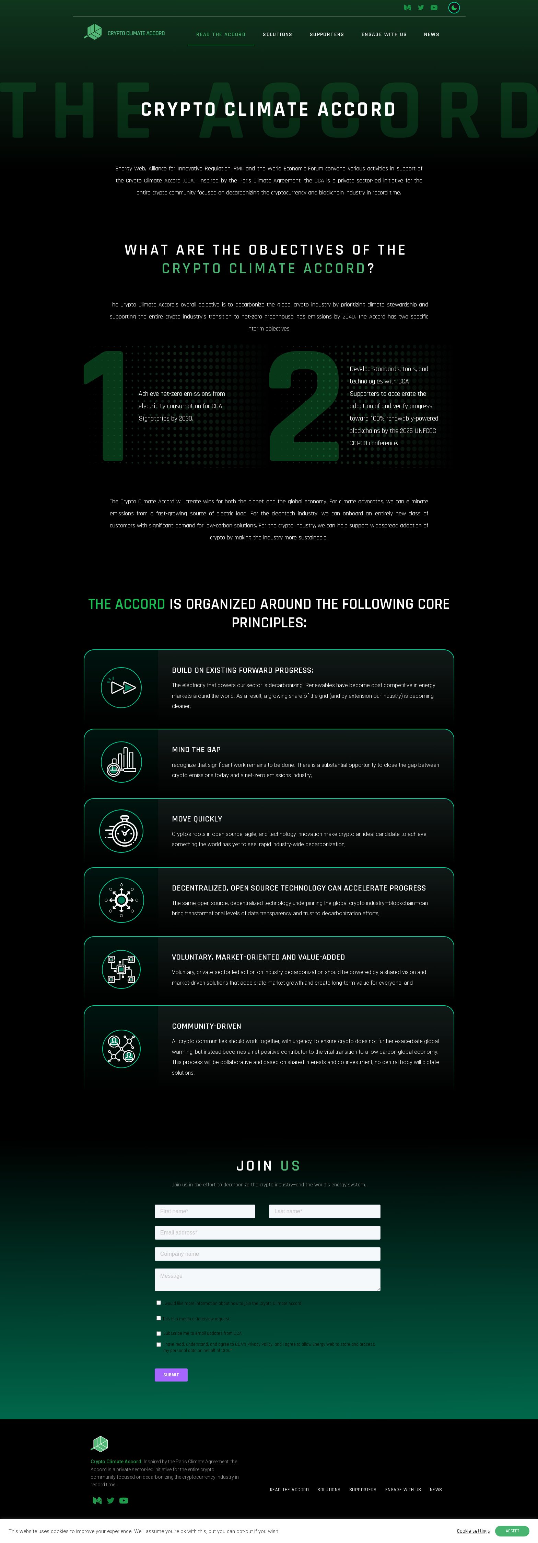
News (432, 34)
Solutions (278, 34)
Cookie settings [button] (473, 1531)
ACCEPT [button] (512, 1531)
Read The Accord (221, 34)
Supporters (327, 34)
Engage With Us (384, 34)
